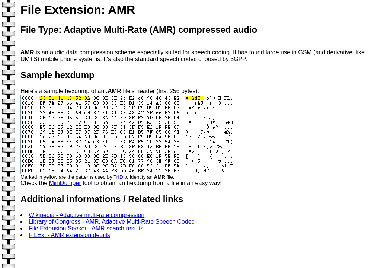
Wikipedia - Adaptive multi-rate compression (86, 215)
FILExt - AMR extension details (69, 235)
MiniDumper (65, 183)
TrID (118, 177)
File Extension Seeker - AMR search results (86, 228)
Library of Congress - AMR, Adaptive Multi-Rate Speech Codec (112, 221)
